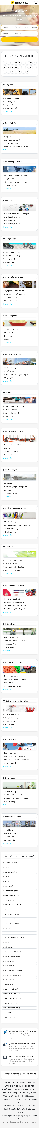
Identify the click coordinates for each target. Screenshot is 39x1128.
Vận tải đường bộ (10, 371)
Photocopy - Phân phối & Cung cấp (17, 525)
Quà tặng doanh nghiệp (15, 585)
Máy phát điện (9, 840)
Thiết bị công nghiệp (12, 252)
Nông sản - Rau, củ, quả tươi (14, 294)
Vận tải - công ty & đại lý (13, 368)
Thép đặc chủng (10, 644)
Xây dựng (7, 1013)
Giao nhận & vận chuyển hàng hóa (16, 374)
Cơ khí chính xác (11, 410)
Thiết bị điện (8, 830)
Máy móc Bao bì (10, 105)
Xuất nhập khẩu (10, 1017)
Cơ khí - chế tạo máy (12, 413)
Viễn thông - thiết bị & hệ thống (15, 175)
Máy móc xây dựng (12, 98)
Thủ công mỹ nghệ (12, 316)
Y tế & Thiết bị (9, 980)
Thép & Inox (10, 624)
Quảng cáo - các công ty (13, 714)
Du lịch (7, 909)
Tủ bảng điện (9, 837)
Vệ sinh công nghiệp (12, 570)
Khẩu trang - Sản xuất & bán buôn (16, 760)
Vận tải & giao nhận (13, 354)
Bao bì (6, 867)
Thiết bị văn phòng (11, 528)
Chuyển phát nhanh (11, 378)
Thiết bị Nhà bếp (10, 791)
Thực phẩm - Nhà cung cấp (14, 291)
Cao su (6, 877)
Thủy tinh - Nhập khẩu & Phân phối (17, 606)
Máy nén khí (9, 262)
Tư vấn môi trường (11, 564)
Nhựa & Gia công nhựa (14, 662)
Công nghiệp (11, 239)
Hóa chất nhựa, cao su (12, 224)
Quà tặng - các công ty (12, 599)
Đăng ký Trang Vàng (12, 1074)
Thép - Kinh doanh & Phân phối (15, 641)
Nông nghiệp (10, 123)
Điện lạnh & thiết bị (11, 895)
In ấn (6, 933)
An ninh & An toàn (11, 863)
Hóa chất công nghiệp (12, 217)
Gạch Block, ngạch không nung (15, 487)
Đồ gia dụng (10, 778)
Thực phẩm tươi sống (12, 297)
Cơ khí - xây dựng (11, 416)
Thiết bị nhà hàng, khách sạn (14, 795)
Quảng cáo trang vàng (22, 1044)
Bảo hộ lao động (12, 739)
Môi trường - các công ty (14, 560)
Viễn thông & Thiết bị (13, 161)
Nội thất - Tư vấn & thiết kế (14, 445)
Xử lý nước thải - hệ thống (14, 567)
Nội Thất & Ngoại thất (14, 431)
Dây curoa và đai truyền (13, 255)
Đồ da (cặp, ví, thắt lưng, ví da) (15, 602)
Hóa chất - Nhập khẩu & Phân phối (17, 214)
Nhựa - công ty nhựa (11, 676)
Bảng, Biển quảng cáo (13, 718)
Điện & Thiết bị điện (13, 816)
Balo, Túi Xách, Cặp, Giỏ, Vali (14, 609)
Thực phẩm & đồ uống (14, 277)
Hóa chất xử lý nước (11, 220)
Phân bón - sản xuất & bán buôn (16, 147)
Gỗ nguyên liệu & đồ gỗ (13, 923)
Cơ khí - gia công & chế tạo (14, 406)
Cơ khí (8, 393)
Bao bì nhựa (8, 683)
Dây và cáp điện (10, 833)
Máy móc (9, 84)
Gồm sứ (7, 339)
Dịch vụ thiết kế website (22, 1056)
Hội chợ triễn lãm (11, 724)
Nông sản (7, 137)
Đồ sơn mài (8, 336)
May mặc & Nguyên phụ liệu (14, 938)
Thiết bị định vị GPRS (11, 185)
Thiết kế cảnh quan (11, 451)
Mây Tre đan (8, 333)
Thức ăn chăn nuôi (11, 143)
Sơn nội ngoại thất (11, 493)
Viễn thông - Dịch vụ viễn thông (15, 182)
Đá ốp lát (7, 490)
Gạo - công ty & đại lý (12, 140)
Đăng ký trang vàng (22, 1031)
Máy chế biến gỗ (11, 108)
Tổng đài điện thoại (11, 178)
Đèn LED (7, 448)
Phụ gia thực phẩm (11, 301)
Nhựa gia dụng (9, 801)
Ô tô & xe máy (9, 966)
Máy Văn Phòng (10, 522)
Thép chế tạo (9, 647)
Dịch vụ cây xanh (10, 455)
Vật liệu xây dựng (12, 470)
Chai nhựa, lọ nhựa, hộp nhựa (15, 679)
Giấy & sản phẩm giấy (11, 919)
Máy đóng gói (10, 101)
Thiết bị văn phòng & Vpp (15, 508)
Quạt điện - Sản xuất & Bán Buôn (16, 798)
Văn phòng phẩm (10, 532)
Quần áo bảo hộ (10, 763)
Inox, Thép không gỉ (11, 637)
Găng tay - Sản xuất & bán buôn (15, 756)
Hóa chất (9, 200)
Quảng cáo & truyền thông (17, 701)
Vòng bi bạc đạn (11, 259)
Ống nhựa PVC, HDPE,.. (12, 686)
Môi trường (10, 547)
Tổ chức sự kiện (10, 721)
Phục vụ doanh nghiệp (12, 905)
